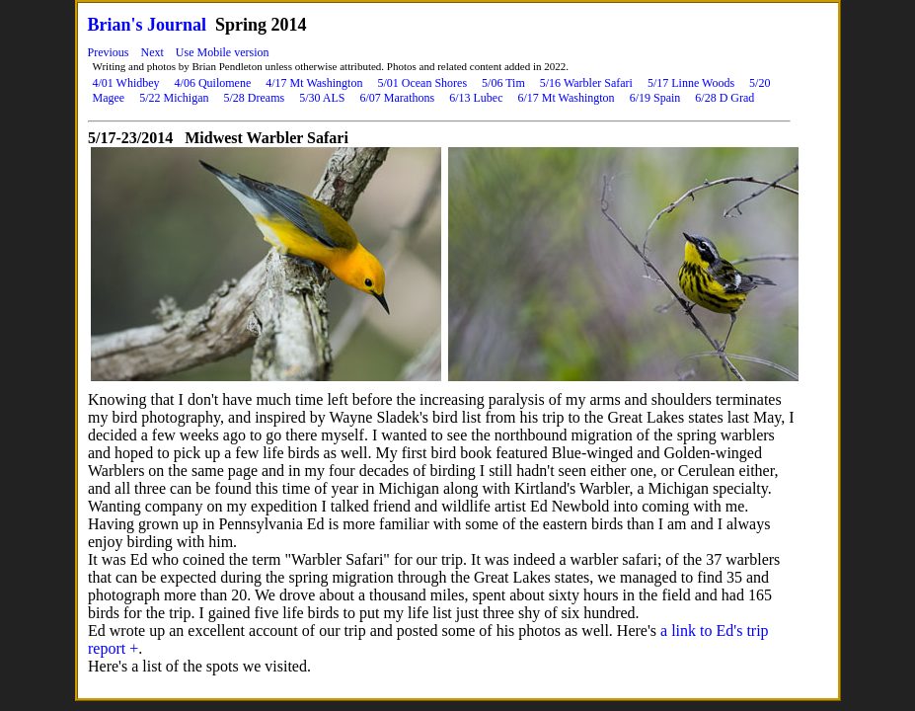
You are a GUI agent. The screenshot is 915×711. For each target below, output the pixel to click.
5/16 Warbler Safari (586, 83)
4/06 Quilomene (213, 83)
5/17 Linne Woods (691, 83)
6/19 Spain (655, 98)
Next (152, 52)
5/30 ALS (321, 98)
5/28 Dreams (253, 98)
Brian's (115, 25)
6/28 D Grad (724, 98)
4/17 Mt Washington (314, 83)
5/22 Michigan (173, 98)
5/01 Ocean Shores (422, 83)
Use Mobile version (222, 52)
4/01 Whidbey (126, 83)
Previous (108, 52)
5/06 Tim (503, 83)
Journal (176, 25)
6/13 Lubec (475, 98)
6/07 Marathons (396, 98)
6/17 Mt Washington (565, 98)
